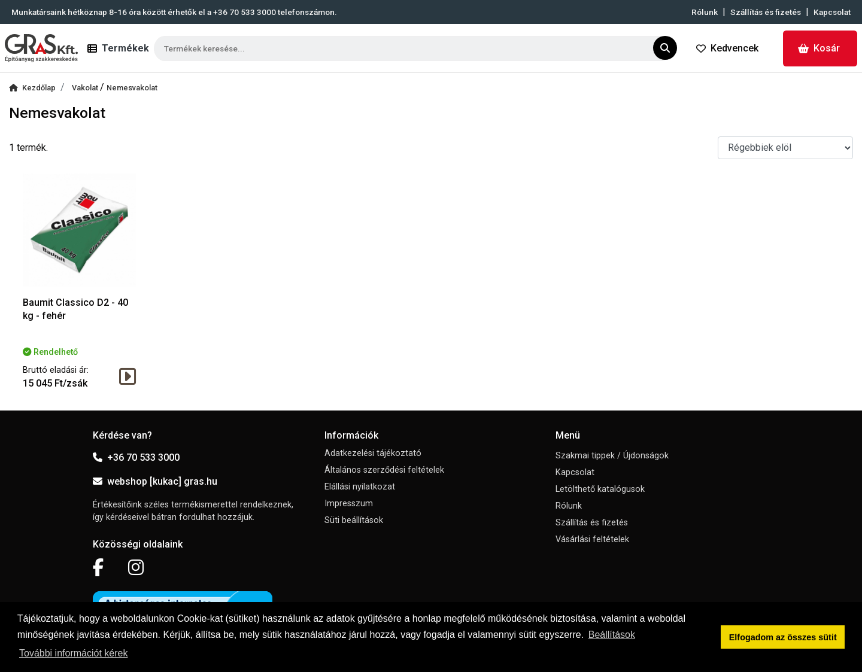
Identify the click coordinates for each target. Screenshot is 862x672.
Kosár (819, 48)
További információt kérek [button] (73, 653)
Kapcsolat (832, 12)
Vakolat (86, 87)
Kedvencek (727, 48)
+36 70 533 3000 (136, 457)
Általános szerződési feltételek (384, 470)
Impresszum (348, 503)
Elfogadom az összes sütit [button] (783, 637)
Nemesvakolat (132, 87)
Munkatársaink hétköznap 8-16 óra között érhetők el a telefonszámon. (174, 12)
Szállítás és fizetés (765, 12)
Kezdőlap (32, 87)
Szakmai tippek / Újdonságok (612, 456)
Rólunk (704, 12)
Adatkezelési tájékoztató (372, 453)
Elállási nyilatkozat (359, 487)
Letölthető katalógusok (600, 489)
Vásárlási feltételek (592, 539)
